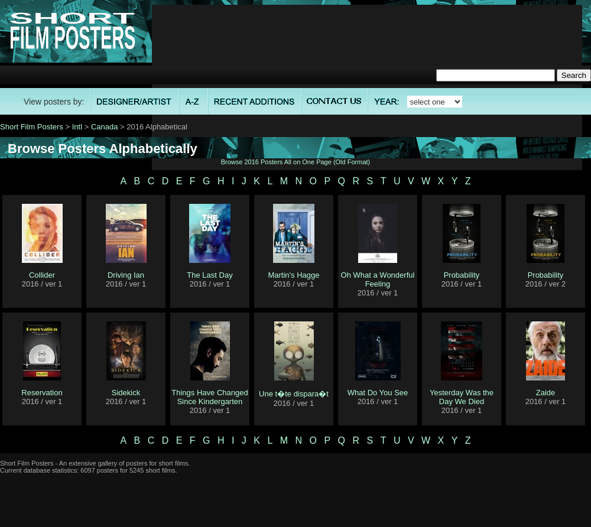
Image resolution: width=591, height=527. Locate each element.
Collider (42, 275)
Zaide (546, 392)
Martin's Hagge (293, 275)
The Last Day (209, 275)
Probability (462, 275)
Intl (77, 126)
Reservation (41, 392)
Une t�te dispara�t (294, 393)
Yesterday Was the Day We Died (461, 397)
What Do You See (378, 392)
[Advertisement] (367, 87)
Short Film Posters (31, 126)
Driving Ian (126, 275)
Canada (104, 126)
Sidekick (126, 392)
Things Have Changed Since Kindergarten (209, 397)
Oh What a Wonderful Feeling (378, 279)
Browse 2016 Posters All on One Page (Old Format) (296, 161)
